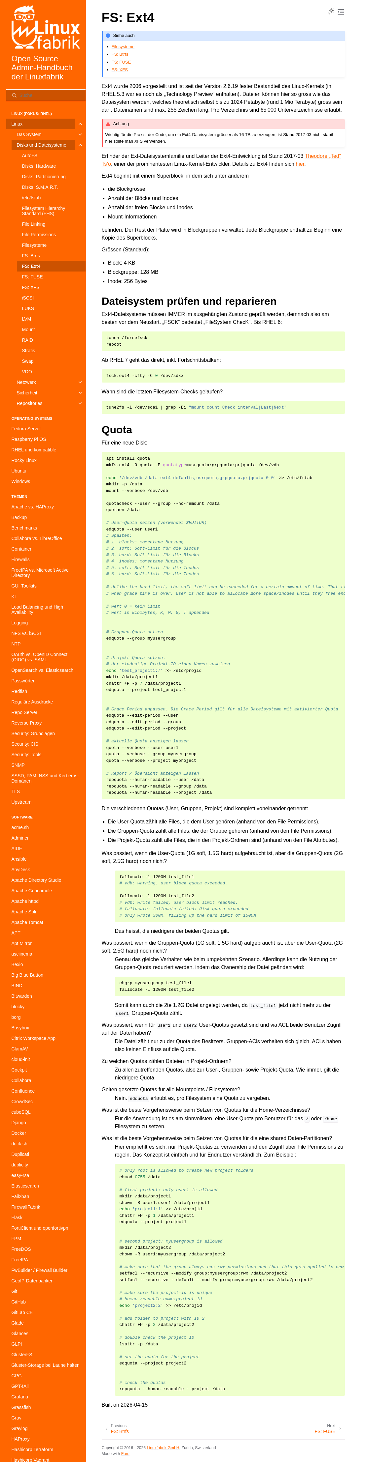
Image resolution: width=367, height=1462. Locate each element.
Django (19, 1122)
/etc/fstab (31, 197)
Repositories (30, 403)
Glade (18, 1323)
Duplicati (20, 1154)
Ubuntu (19, 470)
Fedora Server (26, 428)
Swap (28, 361)
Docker (19, 1133)
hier (300, 164)
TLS (16, 791)
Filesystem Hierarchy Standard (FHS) (43, 211)
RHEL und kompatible (34, 449)
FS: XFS (31, 287)
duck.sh (19, 1143)
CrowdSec (22, 1101)
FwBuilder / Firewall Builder (40, 1270)
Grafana (20, 1396)
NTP (16, 643)
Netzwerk (26, 382)
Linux (17, 124)
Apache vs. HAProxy (33, 506)
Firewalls (21, 559)
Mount (28, 329)
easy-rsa (20, 1175)
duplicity (20, 1164)
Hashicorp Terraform (33, 1449)
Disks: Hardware (39, 166)
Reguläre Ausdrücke (32, 701)
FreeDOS (21, 1249)
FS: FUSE (32, 276)
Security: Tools (27, 754)
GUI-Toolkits (24, 585)
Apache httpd (25, 901)
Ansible (19, 859)
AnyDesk (21, 869)
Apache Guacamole (32, 890)
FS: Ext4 (31, 266)
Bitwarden (22, 996)
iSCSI (28, 298)
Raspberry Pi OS (29, 439)
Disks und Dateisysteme (41, 145)
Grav (16, 1417)
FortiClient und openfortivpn (40, 1228)
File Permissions (39, 234)
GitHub (19, 1301)
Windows (21, 481)
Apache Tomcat (27, 922)
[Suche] (46, 95)
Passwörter (23, 680)
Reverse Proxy (27, 723)
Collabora (21, 1080)
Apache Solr (24, 911)
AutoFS (30, 155)
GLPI (17, 1344)
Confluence (23, 1091)
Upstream (22, 802)
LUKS (28, 308)
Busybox (20, 1027)
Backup (19, 517)
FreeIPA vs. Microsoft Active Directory (40, 572)
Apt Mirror (22, 943)
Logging (20, 622)
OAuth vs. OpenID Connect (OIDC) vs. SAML (40, 657)
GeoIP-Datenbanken (33, 1280)
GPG (17, 1375)
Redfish (19, 691)
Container (22, 549)
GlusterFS (22, 1354)
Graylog (20, 1428)
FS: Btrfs (31, 255)
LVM (26, 319)
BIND (17, 985)
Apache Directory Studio (36, 880)
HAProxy (21, 1439)
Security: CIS (25, 744)
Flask (17, 1217)
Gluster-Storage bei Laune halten (46, 1365)
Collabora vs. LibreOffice (37, 538)
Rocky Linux (24, 460)
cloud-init (21, 1059)
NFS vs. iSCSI (26, 633)
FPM (16, 1238)
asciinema (22, 954)
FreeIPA (20, 1259)
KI (14, 596)
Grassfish (21, 1407)
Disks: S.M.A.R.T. (40, 187)
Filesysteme (34, 245)
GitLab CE (22, 1312)
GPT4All (20, 1386)
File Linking (34, 224)
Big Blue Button (28, 975)
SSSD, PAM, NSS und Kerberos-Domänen (45, 778)
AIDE (17, 848)
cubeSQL (21, 1112)
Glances (20, 1333)
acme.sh (20, 827)
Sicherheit (27, 392)
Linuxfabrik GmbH (163, 1448)
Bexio (17, 964)
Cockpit (19, 1070)
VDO (27, 371)
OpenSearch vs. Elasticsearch (43, 670)
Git (15, 1291)
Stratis (28, 350)
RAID (27, 340)
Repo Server (25, 712)
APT (16, 932)
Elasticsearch (25, 1186)
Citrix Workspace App (34, 1038)
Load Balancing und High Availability (37, 609)
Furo (125, 1453)
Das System (29, 134)
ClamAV (20, 1048)
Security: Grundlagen (33, 733)
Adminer (20, 838)
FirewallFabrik (26, 1207)
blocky (18, 1006)
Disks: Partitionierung (44, 176)
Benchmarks (24, 527)
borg (16, 1017)
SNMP (18, 765)
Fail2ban (20, 1196)
